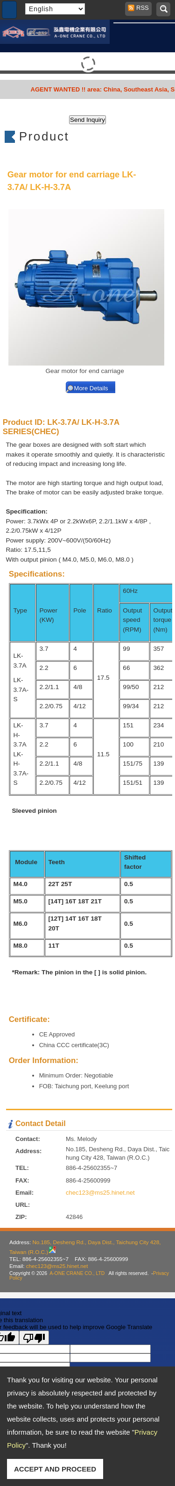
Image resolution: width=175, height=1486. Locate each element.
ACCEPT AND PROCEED (55, 1469)
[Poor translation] (34, 1338)
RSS (140, 7)
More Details (91, 388)
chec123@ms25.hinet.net (100, 1192)
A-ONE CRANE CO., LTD (77, 1273)
